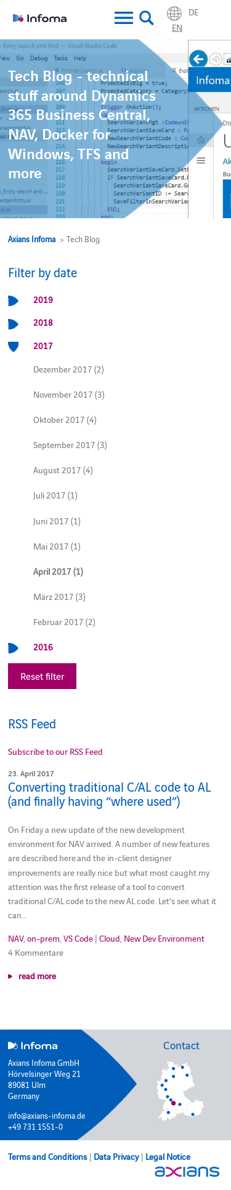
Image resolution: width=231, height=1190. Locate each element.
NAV (15, 938)
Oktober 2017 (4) (65, 419)
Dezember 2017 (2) (68, 369)
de (193, 12)
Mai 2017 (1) (57, 546)
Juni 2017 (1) (57, 520)
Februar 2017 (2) (64, 621)
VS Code (78, 938)
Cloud (109, 938)
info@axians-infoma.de (47, 1115)
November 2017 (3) (69, 394)
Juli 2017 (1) (55, 495)
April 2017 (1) (58, 571)
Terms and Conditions (47, 1156)
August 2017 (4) (63, 469)
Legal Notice (167, 1156)
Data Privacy (116, 1156)
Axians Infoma (31, 238)
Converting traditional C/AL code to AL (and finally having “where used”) (109, 794)
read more (37, 975)
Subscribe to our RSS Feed (55, 751)
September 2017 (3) (70, 444)
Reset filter (42, 675)
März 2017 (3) (59, 596)
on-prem (43, 938)
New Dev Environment (164, 938)
